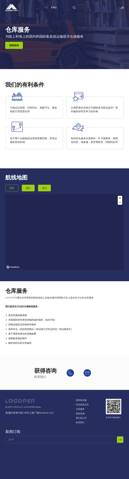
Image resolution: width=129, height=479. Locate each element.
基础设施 (80, 413)
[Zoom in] (120, 198)
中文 (46, 7)
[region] (64, 232)
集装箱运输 (81, 400)
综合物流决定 (82, 404)
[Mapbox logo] (13, 267)
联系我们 (80, 422)
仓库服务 (80, 409)
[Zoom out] (120, 202)
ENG (54, 7)
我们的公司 (81, 418)
